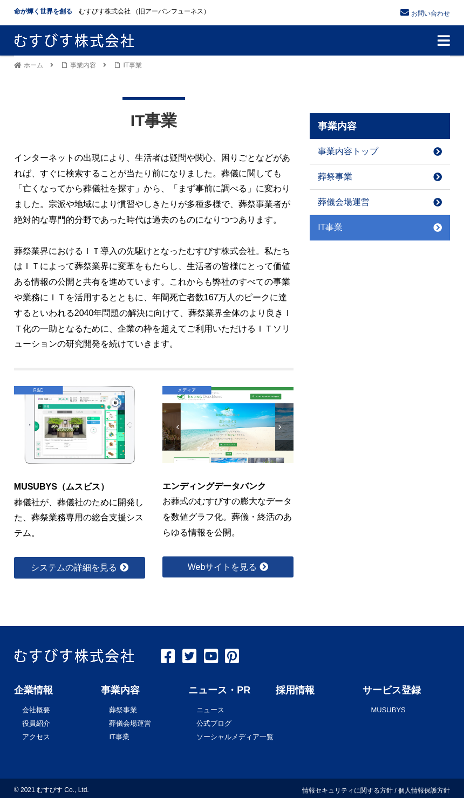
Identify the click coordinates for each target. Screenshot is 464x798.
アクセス (36, 734)
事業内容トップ (380, 151)
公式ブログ (213, 722)
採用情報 (295, 690)
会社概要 (36, 709)
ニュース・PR (219, 690)
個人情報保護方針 (424, 786)
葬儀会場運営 (380, 202)
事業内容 (120, 690)
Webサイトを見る (222, 567)
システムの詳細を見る (74, 567)
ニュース (210, 709)
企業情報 (33, 690)
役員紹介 (36, 722)
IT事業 (380, 227)
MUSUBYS (388, 709)
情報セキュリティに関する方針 (347, 786)
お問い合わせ (430, 13)
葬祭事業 (380, 176)
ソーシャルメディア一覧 (235, 734)
